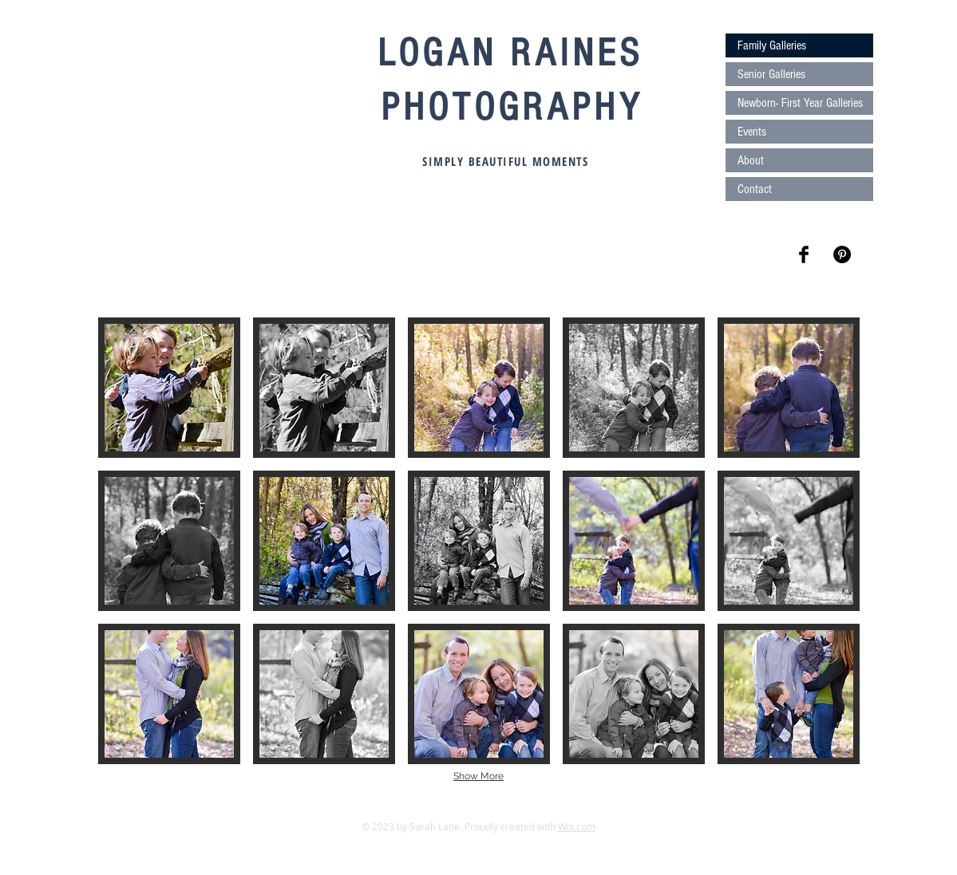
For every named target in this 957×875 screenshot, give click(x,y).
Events (752, 131)
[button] (169, 387)
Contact (755, 189)
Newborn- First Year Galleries (800, 103)
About (751, 160)
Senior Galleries (771, 74)
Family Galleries (772, 45)
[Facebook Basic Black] (804, 254)
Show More (478, 776)
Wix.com (576, 826)
